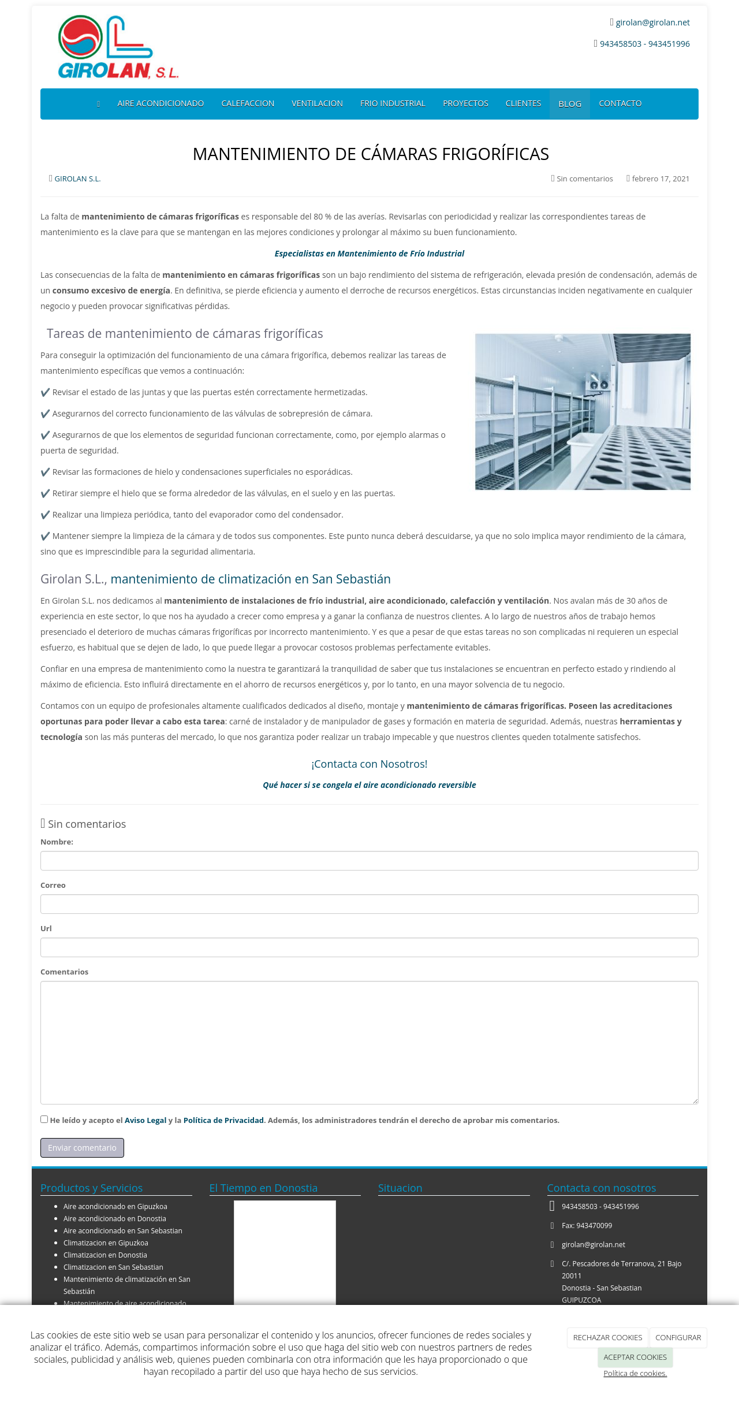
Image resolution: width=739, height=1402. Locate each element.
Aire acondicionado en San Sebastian (123, 1231)
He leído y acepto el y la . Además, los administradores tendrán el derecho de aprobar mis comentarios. (304, 1120)
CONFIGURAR (678, 1337)
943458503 (580, 1206)
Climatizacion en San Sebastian (113, 1267)
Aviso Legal (145, 1120)
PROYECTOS (465, 103)
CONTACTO (620, 103)
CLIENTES (524, 103)
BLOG (569, 103)
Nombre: (56, 841)
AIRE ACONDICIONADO (160, 103)
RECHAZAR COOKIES (608, 1337)
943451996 (621, 1206)
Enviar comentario (82, 1147)
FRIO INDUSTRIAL (393, 103)
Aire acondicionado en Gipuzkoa (115, 1206)
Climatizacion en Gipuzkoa (106, 1243)
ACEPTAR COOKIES (635, 1357)
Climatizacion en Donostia (105, 1255)
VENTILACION (317, 103)
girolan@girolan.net (652, 22)
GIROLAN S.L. (78, 178)
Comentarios (64, 971)
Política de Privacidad (224, 1120)
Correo (53, 885)
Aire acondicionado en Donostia (115, 1219)
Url (46, 928)
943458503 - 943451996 (645, 43)
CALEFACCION (248, 103)
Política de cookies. (635, 1373)
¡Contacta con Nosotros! (370, 764)
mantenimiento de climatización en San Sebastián (251, 579)
